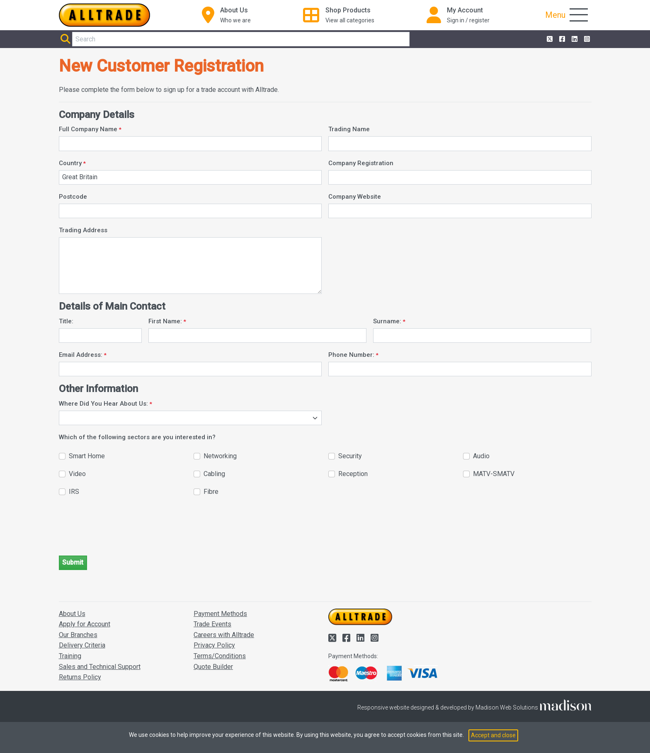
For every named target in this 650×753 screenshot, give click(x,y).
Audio (481, 456)
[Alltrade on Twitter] (548, 39)
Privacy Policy (214, 645)
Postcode (73, 196)
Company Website (354, 196)
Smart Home (87, 456)
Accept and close (493, 735)
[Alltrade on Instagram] (586, 39)
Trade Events (212, 624)
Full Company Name (88, 129)
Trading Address (83, 230)
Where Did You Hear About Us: (103, 403)
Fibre (211, 492)
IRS (74, 492)
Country (70, 163)
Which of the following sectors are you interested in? (137, 437)
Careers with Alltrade (224, 635)
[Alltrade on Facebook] (561, 39)
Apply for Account (84, 624)
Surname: (387, 321)
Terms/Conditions (220, 656)
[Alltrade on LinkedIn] (573, 39)
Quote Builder (213, 667)
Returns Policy (80, 677)
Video (77, 474)
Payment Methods (220, 614)
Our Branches (78, 635)
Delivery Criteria (82, 645)
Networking (220, 456)
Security (350, 456)
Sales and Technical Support (100, 667)
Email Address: (80, 354)
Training (70, 656)
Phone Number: (351, 354)
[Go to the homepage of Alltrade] (104, 15)
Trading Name (349, 129)
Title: (66, 321)
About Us (72, 614)
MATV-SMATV (493, 474)
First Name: (165, 321)
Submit (72, 562)
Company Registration (360, 163)
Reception (353, 474)
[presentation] (122, 533)
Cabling (214, 474)
